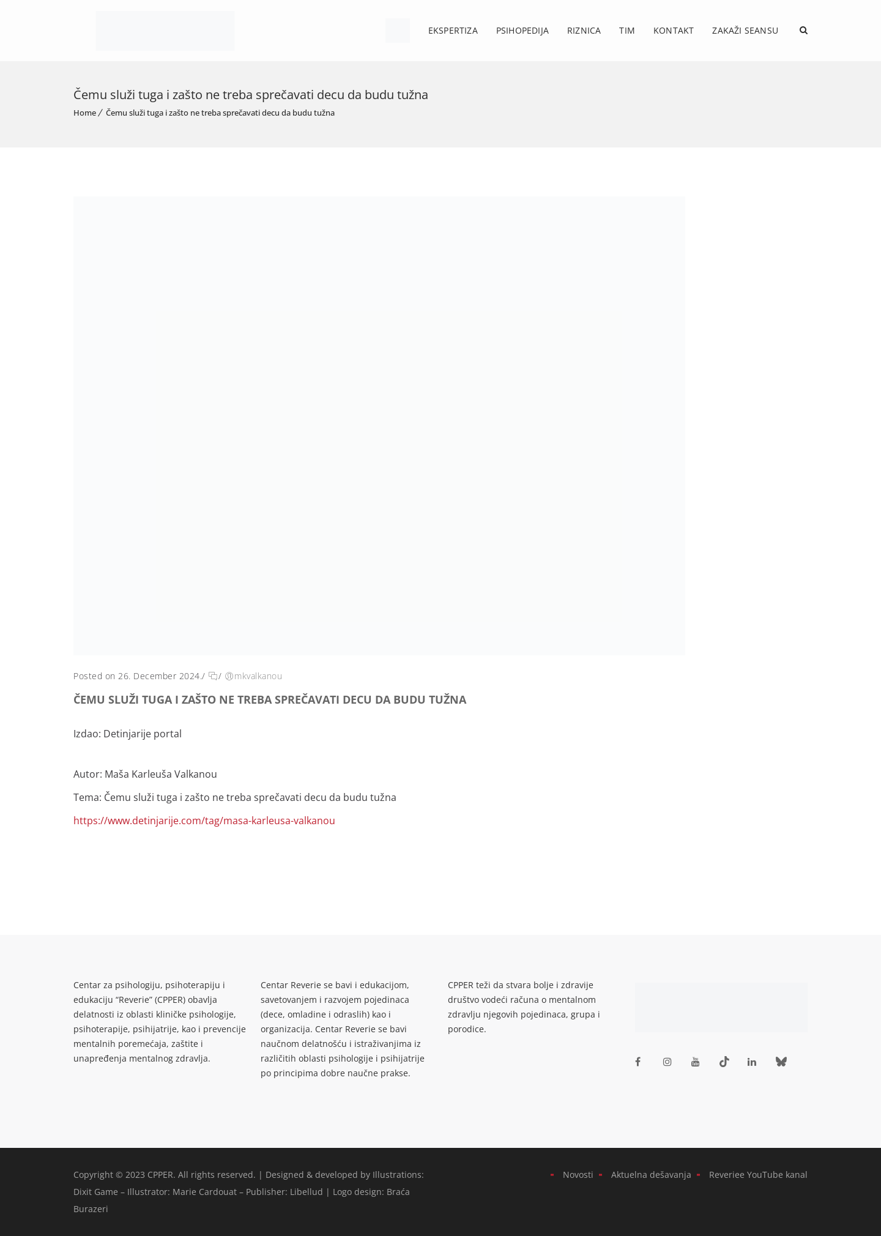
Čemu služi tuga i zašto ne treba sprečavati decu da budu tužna (220, 112)
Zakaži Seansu (745, 30)
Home (84, 112)
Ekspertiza (453, 30)
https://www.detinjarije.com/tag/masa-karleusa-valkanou (204, 820)
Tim (627, 30)
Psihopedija (522, 30)
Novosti (578, 1174)
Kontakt (673, 30)
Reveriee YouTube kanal (758, 1174)
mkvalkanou (258, 676)
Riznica (584, 30)
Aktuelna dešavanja (651, 1174)
